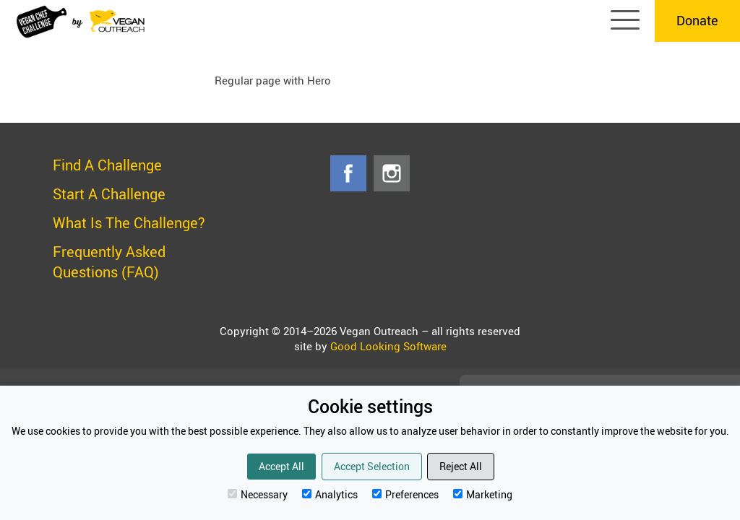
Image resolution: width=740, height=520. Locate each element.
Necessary (258, 494)
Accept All (281, 466)
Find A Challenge (107, 165)
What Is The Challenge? (129, 223)
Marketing (482, 494)
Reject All (460, 466)
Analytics (330, 494)
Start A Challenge (109, 194)
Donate (697, 20)
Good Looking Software (388, 346)
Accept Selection (372, 466)
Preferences (405, 494)
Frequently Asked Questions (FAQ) (109, 262)
